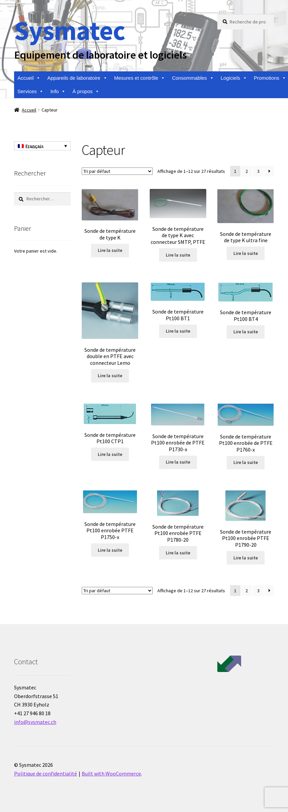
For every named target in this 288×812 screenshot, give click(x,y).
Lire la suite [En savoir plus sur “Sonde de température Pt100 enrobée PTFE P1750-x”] (110, 550)
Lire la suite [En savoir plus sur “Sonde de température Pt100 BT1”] (178, 331)
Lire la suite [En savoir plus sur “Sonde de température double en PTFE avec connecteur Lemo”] (110, 376)
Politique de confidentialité (45, 773)
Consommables (193, 78)
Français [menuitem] (34, 146)
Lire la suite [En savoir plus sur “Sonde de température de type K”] (110, 250)
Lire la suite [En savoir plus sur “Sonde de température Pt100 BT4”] (245, 332)
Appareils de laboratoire (77, 78)
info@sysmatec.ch (35, 722)
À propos (85, 91)
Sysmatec (69, 30)
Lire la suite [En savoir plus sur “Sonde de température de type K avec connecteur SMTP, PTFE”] (178, 255)
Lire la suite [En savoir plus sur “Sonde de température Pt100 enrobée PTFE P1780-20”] (178, 553)
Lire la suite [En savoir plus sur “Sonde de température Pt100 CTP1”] (110, 454)
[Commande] (117, 171)
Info (58, 91)
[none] (42, 146)
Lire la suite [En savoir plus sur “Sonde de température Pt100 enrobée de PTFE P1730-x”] (178, 462)
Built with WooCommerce (111, 773)
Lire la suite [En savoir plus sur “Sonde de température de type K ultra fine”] (245, 253)
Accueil (29, 78)
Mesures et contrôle (139, 78)
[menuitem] (42, 146)
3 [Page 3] (258, 171)
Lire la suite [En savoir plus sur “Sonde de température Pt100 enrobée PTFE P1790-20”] (245, 558)
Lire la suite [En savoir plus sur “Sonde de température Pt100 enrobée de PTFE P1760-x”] (245, 462)
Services (30, 91)
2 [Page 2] (246, 171)
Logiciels (234, 78)
